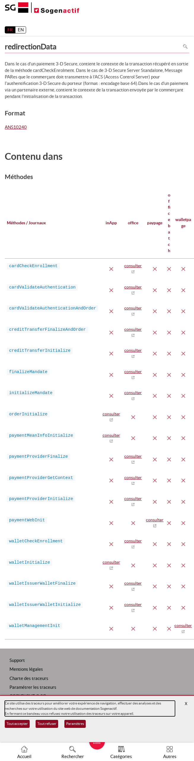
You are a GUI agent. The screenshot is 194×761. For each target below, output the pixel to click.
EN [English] (21, 29)
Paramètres (75, 723)
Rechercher (72, 756)
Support (17, 660)
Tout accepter (17, 723)
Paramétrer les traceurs (32, 687)
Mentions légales (26, 669)
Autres (169, 756)
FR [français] (10, 29)
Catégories (121, 756)
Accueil (24, 756)
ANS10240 (16, 127)
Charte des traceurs (28, 678)
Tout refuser (46, 723)
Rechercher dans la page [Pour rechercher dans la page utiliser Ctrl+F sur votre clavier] (185, 47)
